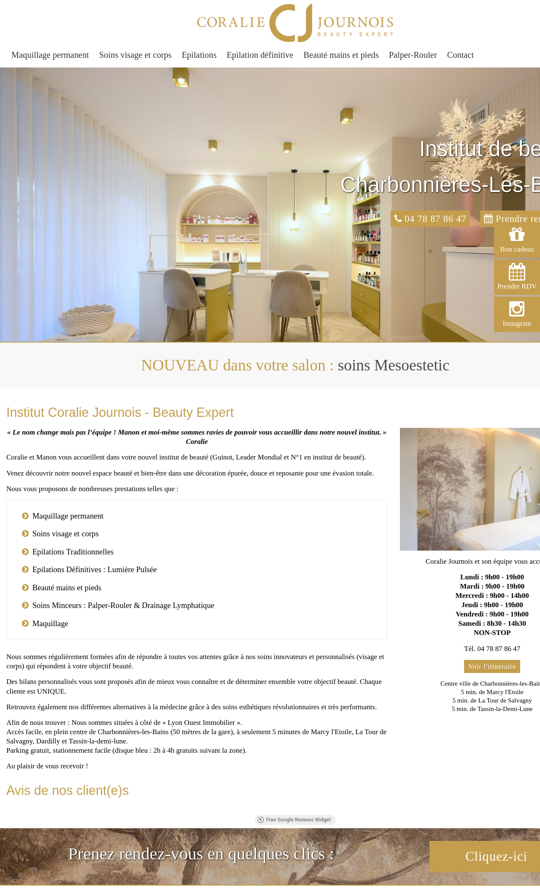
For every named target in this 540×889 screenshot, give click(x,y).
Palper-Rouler (413, 54)
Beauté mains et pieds (340, 54)
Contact (460, 54)
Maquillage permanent (50, 54)
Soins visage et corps (135, 54)
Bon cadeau (517, 239)
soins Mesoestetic (394, 365)
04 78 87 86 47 (430, 218)
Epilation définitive (260, 54)
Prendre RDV (517, 276)
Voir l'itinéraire (492, 666)
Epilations (199, 54)
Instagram (517, 313)
